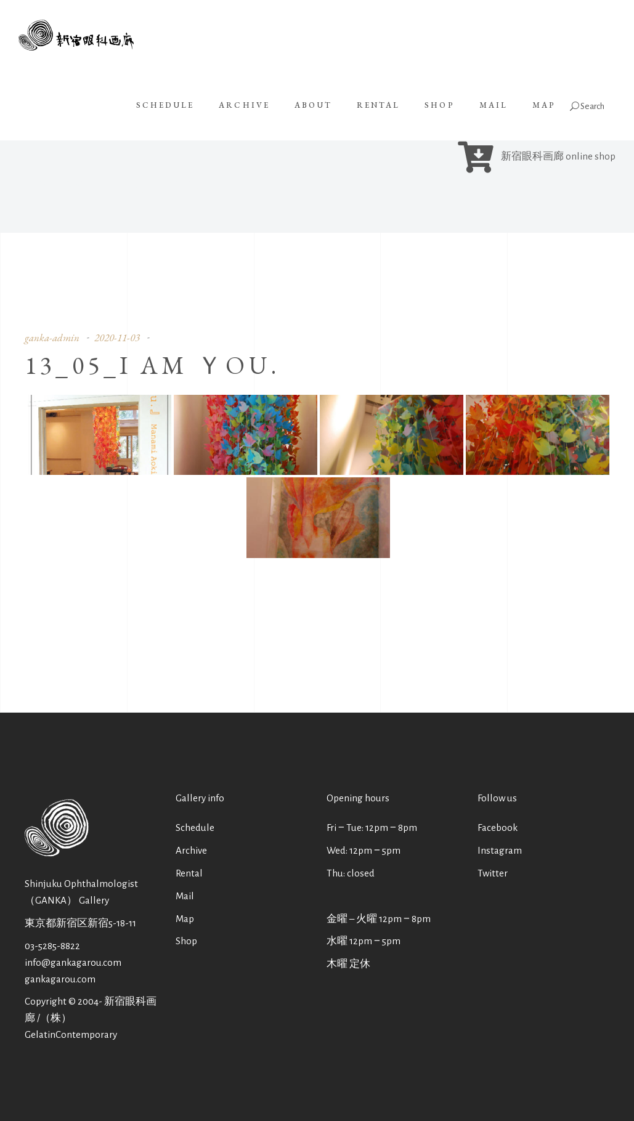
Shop (186, 941)
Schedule (195, 827)
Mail (185, 896)
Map (185, 918)
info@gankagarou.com (73, 962)
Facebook (498, 827)
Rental (189, 873)
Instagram (500, 850)
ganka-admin (52, 337)
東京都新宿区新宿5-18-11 (80, 923)
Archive (191, 850)
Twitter (493, 873)
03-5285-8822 (52, 946)
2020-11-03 (117, 337)
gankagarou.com (60, 979)
